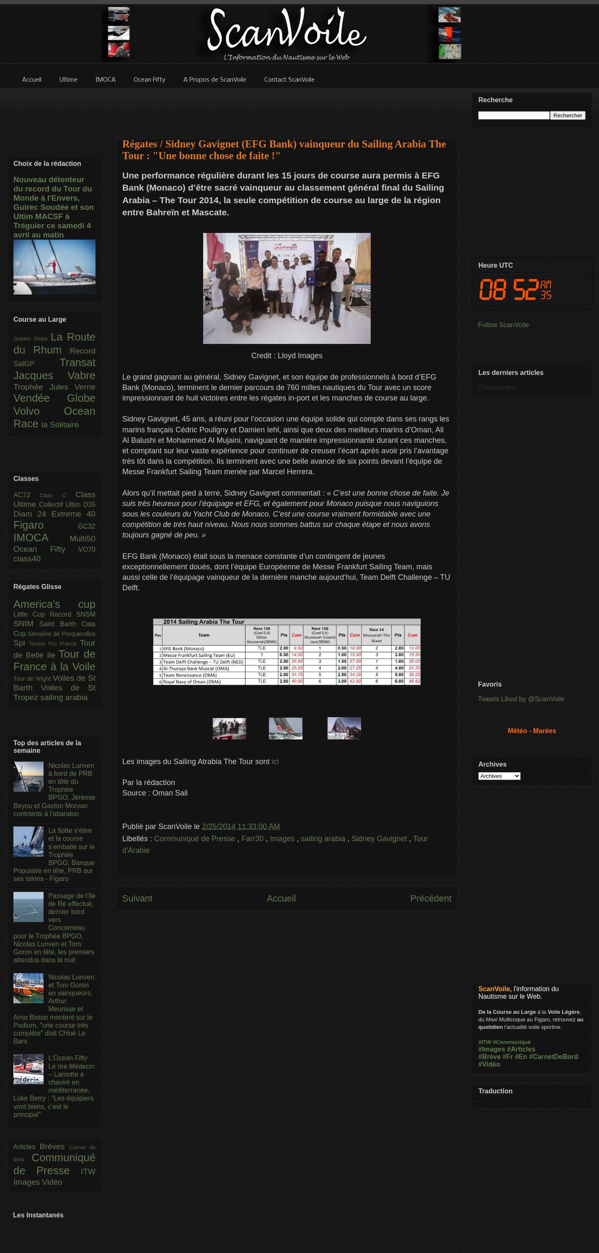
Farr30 (253, 838)
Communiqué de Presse (195, 838)
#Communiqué (512, 1042)
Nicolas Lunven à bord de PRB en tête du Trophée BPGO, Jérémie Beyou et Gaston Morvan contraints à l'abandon (54, 789)
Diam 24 (32, 513)
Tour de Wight (33, 678)
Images (283, 838)
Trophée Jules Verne (54, 386)
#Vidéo (489, 1064)
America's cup (54, 604)
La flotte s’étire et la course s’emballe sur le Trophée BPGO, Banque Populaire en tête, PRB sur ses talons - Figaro (54, 854)
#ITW (484, 1042)
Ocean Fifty (45, 549)
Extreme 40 (74, 513)
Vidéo (52, 1182)
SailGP (36, 363)
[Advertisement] (287, 107)
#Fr (508, 1056)
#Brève (489, 1056)
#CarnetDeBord (553, 1056)
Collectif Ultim (61, 504)
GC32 (87, 526)
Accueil (281, 898)
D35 (89, 504)
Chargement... (499, 387)
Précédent (431, 898)
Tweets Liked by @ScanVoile (521, 699)
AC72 (26, 495)
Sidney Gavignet (380, 838)
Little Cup (31, 614)
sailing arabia (324, 838)
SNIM (26, 623)
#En (521, 1056)
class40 (27, 558)
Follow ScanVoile (503, 324)
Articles (26, 1146)
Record (83, 350)
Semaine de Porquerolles (62, 633)
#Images (491, 1049)
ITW (88, 1171)
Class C (57, 495)
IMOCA (41, 537)
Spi (21, 642)
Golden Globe (32, 339)
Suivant (137, 898)
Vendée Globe (54, 398)
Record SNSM (73, 614)
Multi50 (83, 538)
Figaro (45, 525)
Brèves (55, 1146)
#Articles (521, 1049)
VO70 (87, 549)
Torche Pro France (54, 644)
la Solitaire (60, 424)
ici (275, 761)
